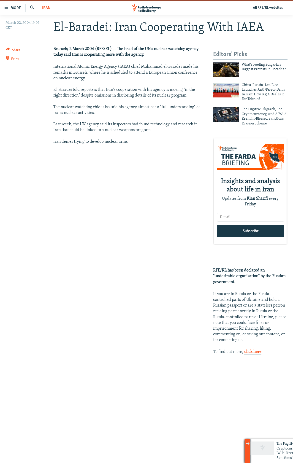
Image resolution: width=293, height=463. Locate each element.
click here (252, 352)
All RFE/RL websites (268, 8)
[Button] (13, 51)
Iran (46, 8)
